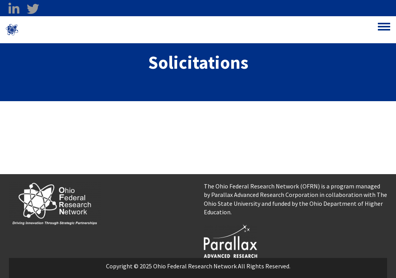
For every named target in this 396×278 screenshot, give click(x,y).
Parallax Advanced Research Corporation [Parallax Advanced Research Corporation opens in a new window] (264, 194)
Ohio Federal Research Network (63, 30)
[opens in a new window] (230, 240)
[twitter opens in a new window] (33, 9)
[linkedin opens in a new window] (14, 9)
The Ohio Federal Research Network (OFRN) (262, 186)
